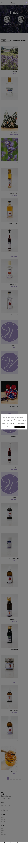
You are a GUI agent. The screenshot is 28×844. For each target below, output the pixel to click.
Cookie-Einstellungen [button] (8, 426)
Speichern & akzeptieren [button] (19, 426)
